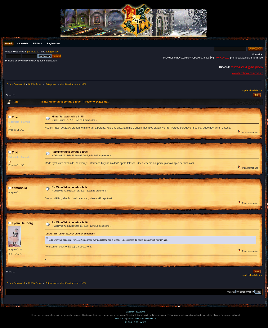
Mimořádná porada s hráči (68, 116)
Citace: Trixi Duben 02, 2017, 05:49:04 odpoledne (70, 234)
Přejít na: (231, 292)
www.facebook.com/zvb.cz (247, 73)
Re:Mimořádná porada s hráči (70, 151)
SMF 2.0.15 (120, 318)
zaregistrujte (52, 51)
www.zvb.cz (222, 57)
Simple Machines (148, 318)
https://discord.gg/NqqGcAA (247, 67)
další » (258, 90)
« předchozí (248, 90)
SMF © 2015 (133, 318)
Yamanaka (19, 188)
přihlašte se (33, 51)
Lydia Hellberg (22, 223)
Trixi (15, 117)
